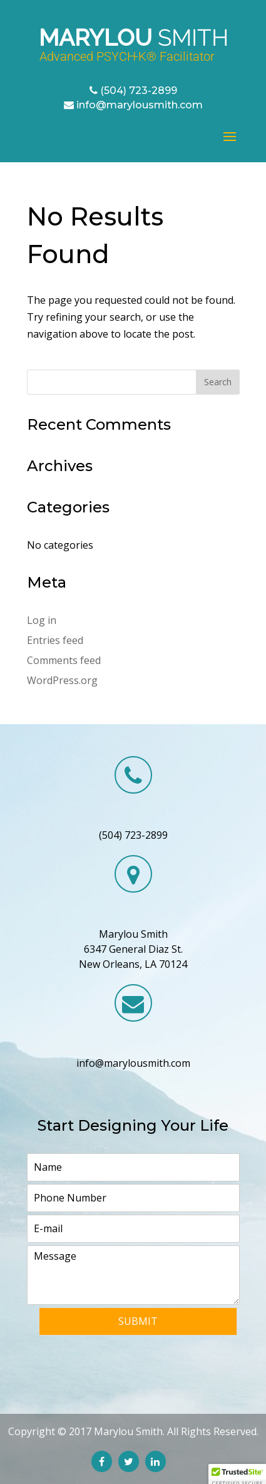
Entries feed (55, 640)
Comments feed (64, 660)
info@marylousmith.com (139, 105)
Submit (138, 1321)
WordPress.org (62, 680)
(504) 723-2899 (138, 90)
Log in (41, 620)
